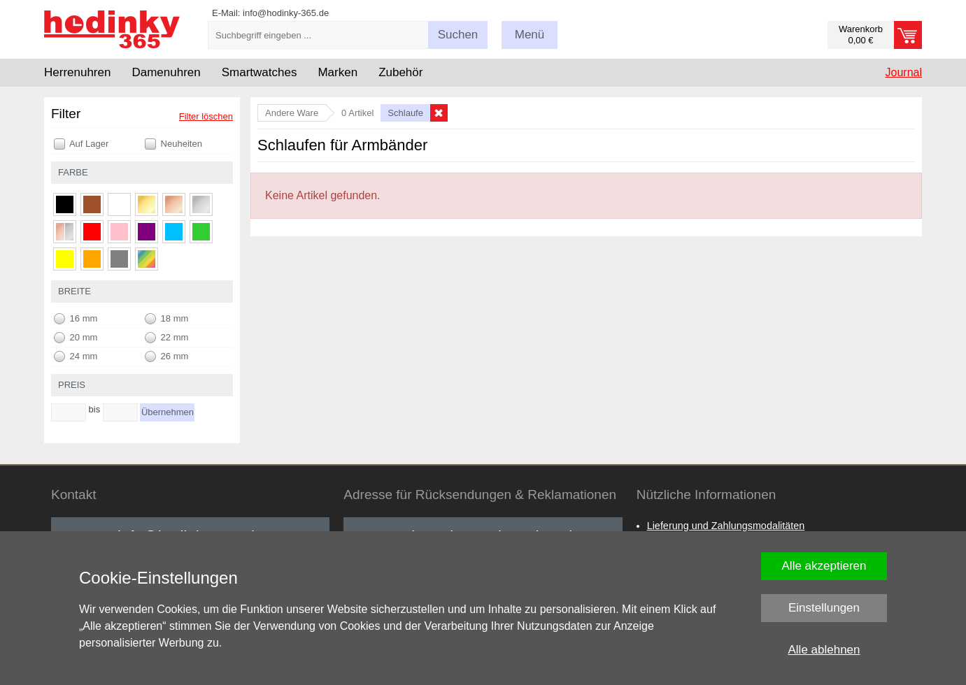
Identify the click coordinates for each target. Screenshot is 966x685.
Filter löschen (206, 116)
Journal (904, 72)
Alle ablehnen (824, 649)
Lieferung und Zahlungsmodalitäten (726, 525)
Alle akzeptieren (824, 565)
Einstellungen (824, 607)
